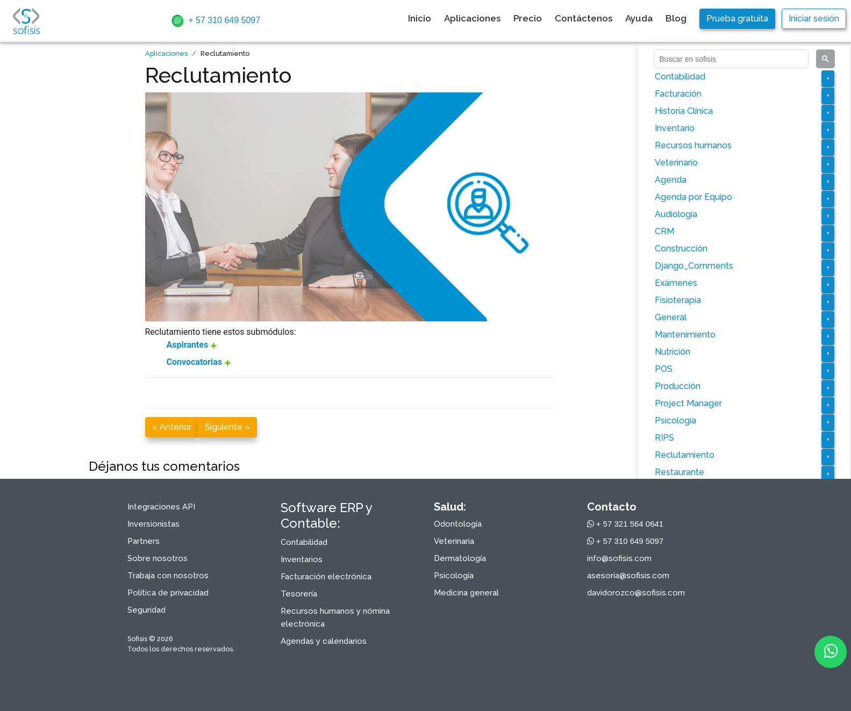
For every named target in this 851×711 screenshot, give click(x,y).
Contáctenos (583, 18)
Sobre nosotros (157, 558)
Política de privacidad (168, 593)
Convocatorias (195, 362)
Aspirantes (189, 345)
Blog (676, 18)
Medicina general (466, 593)
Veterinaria (454, 541)
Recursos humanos (693, 145)
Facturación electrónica (326, 576)
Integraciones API (161, 507)
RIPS (664, 438)
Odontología (458, 524)
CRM (664, 231)
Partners (143, 541)
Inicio (419, 18)
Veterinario (676, 162)
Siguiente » (227, 427)
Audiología (676, 214)
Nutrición (672, 352)
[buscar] (730, 59)
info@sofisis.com (619, 558)
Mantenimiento (685, 334)
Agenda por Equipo (693, 197)
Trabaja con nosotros (168, 575)
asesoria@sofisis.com (628, 575)
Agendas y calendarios (324, 641)
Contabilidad (680, 76)
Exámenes (676, 283)
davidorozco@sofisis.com (636, 593)
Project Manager (688, 403)
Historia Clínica (684, 111)
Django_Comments (694, 266)
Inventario (675, 128)
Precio (527, 18)
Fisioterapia (678, 300)
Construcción (681, 248)
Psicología (675, 420)
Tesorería (299, 594)
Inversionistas (153, 524)
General (670, 317)
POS (664, 369)
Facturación (678, 94)
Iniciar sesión (814, 18)
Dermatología (460, 558)
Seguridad (146, 610)
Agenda (670, 180)
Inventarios (302, 559)
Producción (677, 386)
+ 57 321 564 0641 (625, 523)
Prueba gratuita (737, 18)
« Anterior (171, 427)
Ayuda (639, 18)
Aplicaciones (472, 18)
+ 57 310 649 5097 (215, 21)
